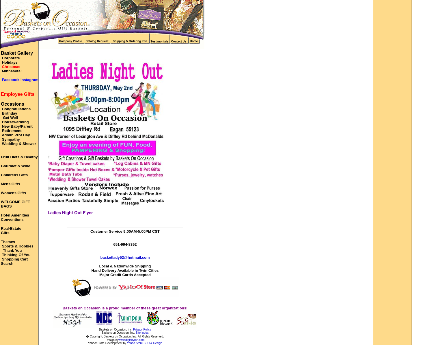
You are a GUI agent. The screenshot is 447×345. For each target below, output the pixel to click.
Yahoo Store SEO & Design (144, 343)
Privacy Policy (142, 329)
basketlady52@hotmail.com (125, 257)
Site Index (142, 332)
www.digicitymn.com (131, 340)
